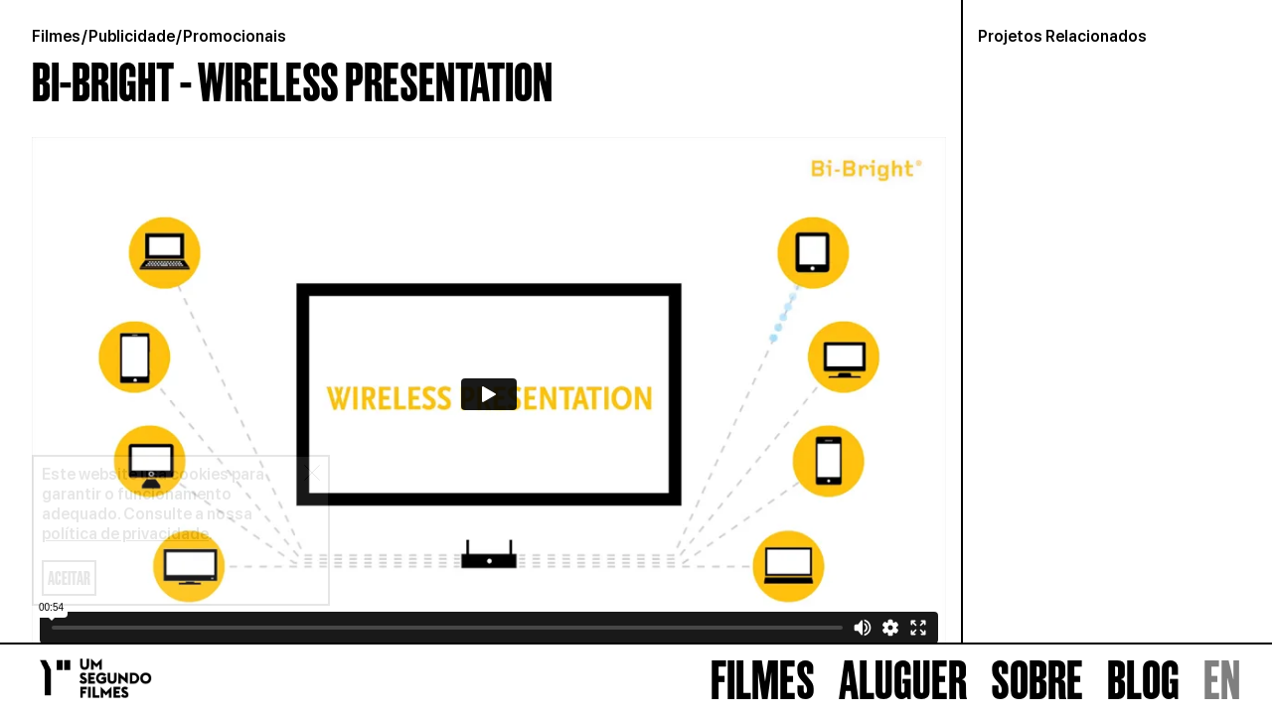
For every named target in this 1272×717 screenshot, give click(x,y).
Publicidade (131, 36)
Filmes (56, 36)
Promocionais (234, 36)
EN (1221, 680)
